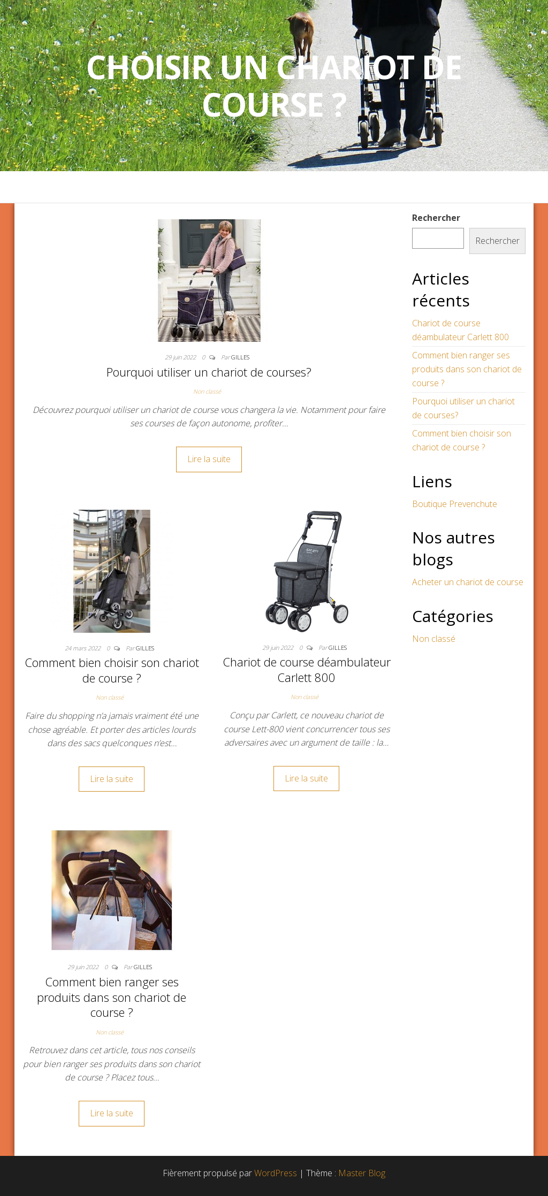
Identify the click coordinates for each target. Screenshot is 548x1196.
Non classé (207, 391)
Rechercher (436, 218)
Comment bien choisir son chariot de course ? (112, 670)
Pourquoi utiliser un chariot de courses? (208, 372)
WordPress (275, 1173)
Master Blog (361, 1173)
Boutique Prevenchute (454, 504)
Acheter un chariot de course (467, 582)
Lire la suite (209, 459)
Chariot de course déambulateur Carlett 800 (307, 669)
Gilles (240, 357)
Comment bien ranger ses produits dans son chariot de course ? (111, 996)
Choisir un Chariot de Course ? (274, 85)
